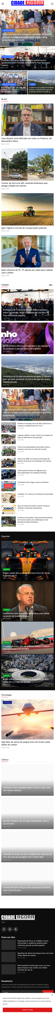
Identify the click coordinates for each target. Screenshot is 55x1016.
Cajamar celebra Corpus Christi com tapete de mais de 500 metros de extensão (35, 436)
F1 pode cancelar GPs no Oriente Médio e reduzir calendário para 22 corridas (26, 647)
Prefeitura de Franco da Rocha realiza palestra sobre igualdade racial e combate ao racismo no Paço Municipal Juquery (26, 62)
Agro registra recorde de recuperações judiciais (24, 228)
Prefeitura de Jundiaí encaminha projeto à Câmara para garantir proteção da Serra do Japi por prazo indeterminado (27, 379)
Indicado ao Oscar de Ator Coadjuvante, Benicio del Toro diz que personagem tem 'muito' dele (27, 855)
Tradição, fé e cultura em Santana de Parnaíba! (35, 494)
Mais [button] (50, 285)
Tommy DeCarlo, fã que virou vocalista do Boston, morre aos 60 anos (27, 889)
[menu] (3, 3)
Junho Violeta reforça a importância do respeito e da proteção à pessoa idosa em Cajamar (26, 347)
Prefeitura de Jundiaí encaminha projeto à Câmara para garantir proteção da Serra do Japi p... (41, 90)
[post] (27, 27)
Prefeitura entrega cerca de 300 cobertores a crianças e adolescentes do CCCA (13, 90)
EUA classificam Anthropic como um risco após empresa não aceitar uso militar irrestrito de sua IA (33, 967)
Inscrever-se (48, 992)
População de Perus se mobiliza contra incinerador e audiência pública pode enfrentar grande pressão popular (32, 943)
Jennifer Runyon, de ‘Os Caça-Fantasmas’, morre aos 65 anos (26, 822)
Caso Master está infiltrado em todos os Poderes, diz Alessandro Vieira (26, 139)
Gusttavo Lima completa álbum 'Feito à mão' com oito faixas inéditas (26, 789)
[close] (52, 995)
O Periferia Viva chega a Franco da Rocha (32, 482)
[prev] (48, 695)
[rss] (15, 929)
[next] (52, 695)
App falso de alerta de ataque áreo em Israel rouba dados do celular (25, 743)
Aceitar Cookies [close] (27, 1010)
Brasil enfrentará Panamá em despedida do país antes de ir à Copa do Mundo (26, 680)
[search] (52, 3)
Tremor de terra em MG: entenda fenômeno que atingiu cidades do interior (24, 184)
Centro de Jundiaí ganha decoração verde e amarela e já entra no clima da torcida (33, 448)
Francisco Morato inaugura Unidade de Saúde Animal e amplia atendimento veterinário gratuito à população (27, 412)
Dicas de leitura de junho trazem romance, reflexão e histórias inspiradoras (33, 507)
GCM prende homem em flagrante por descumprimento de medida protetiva (31, 471)
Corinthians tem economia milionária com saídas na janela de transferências (26, 614)
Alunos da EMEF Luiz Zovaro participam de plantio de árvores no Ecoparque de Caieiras (34, 460)
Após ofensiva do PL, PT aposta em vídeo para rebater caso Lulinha (27, 271)
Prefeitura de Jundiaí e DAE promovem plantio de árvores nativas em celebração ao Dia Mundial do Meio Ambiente (35, 519)
